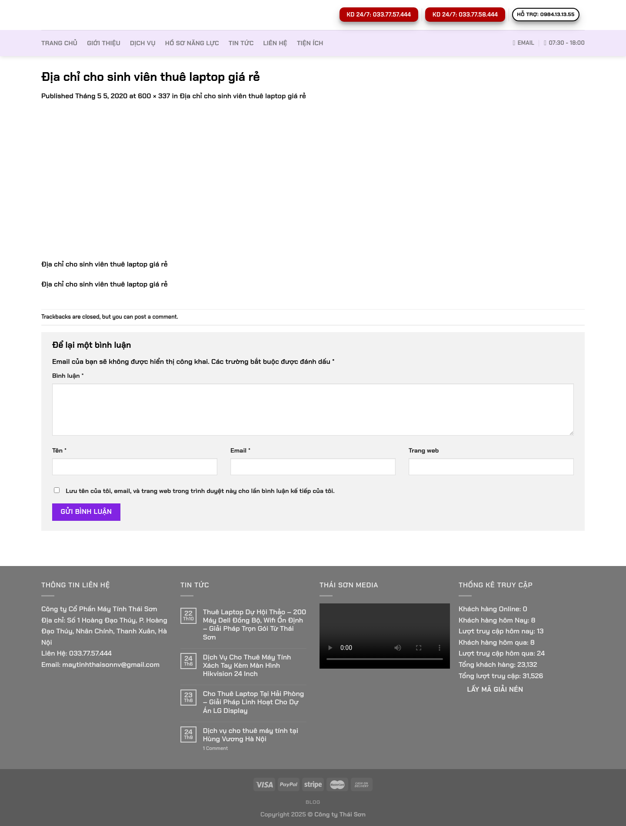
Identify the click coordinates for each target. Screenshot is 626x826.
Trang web (424, 450)
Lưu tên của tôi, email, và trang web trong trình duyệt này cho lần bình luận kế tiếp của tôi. (200, 491)
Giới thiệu (103, 43)
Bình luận (68, 376)
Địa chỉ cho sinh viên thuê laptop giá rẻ (243, 95)
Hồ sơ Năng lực (192, 43)
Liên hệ (275, 43)
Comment (215, 748)
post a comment (155, 316)
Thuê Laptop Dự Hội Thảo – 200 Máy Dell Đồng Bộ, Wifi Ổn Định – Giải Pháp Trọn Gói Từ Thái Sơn (254, 624)
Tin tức (241, 43)
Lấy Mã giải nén (495, 689)
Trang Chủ (59, 43)
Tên (59, 450)
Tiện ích (310, 43)
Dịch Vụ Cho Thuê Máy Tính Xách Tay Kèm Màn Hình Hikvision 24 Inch (247, 665)
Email (240, 450)
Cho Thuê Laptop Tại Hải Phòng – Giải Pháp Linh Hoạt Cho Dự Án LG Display (253, 702)
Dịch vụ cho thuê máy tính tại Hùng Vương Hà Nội (250, 734)
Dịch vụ (143, 43)
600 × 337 (154, 95)
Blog (313, 802)
